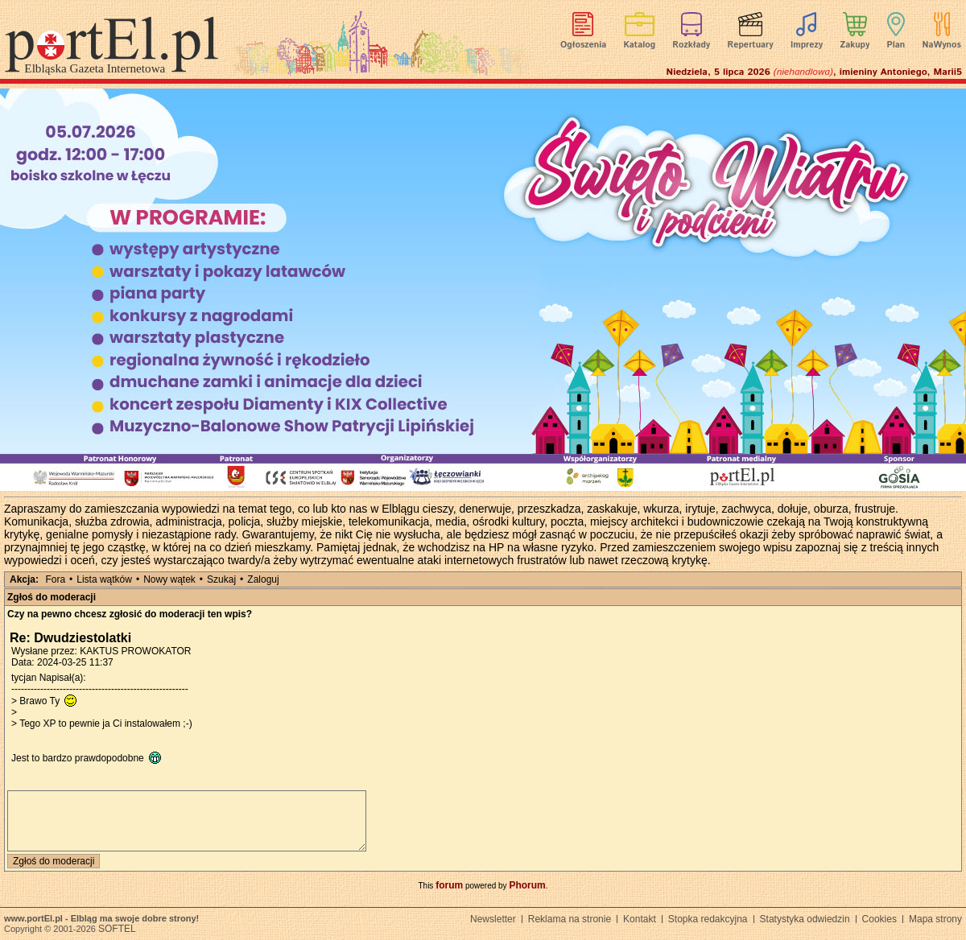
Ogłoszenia (583, 45)
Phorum (527, 885)
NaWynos (942, 45)
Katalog (640, 45)
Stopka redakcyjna (708, 919)
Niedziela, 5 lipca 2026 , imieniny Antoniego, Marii (814, 72)
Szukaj (221, 579)
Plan (896, 45)
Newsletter (493, 919)
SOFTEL (117, 928)
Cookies (879, 919)
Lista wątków (104, 579)
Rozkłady (691, 45)
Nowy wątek (169, 579)
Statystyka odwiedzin (805, 919)
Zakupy (854, 45)
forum (449, 885)
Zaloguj (263, 579)
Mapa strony (935, 919)
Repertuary (750, 45)
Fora (55, 579)
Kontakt (639, 919)
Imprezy (807, 45)
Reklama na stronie (569, 919)
